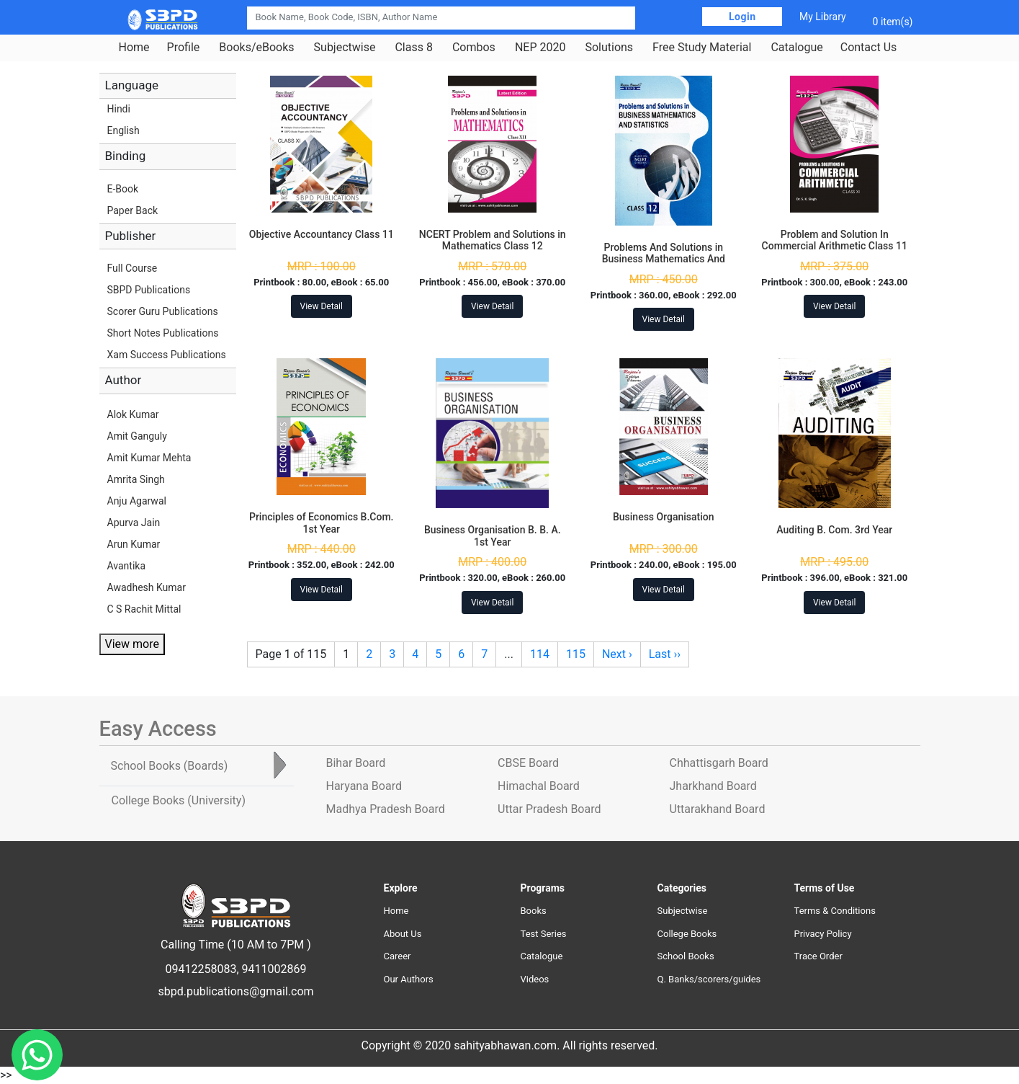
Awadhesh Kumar (146, 587)
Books (534, 910)
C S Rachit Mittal (144, 609)
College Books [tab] (179, 800)
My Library (822, 16)
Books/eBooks (256, 47)
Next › (617, 654)
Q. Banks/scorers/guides (709, 979)
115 (575, 654)
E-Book (123, 189)
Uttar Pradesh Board (549, 809)
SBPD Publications (149, 290)
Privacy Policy (823, 933)
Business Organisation (663, 517)
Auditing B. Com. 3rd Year (834, 530)
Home (134, 47)
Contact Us (868, 47)
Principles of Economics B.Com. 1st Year (321, 523)
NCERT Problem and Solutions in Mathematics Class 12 (492, 240)
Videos (535, 979)
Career (397, 956)
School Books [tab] (169, 766)
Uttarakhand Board (718, 809)
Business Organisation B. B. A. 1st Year (492, 536)
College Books (687, 933)
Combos (473, 47)
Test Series (544, 933)
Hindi (118, 109)
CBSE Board (528, 763)
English (123, 130)
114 (539, 654)
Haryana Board (364, 786)
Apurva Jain (134, 522)
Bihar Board (356, 763)
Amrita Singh (136, 479)
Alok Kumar (133, 414)
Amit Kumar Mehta (149, 457)
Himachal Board (539, 786)
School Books (685, 956)
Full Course (132, 268)
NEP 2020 (540, 47)
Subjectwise (345, 47)
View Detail (321, 306)
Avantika (126, 566)
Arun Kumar (134, 544)
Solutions (609, 47)
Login (742, 16)
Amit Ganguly (137, 436)
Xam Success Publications (166, 354)
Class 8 (413, 47)
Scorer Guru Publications (162, 311)
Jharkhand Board (713, 786)
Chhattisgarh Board (719, 763)
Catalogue (796, 47)
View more (132, 644)
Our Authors (409, 979)
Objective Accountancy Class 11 (321, 234)
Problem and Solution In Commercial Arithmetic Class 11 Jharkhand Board (834, 246)
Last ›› (665, 654)
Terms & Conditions (835, 910)
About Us (403, 933)
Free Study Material (701, 47)
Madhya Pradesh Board (385, 809)
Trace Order (818, 956)
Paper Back (132, 210)
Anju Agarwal (136, 501)
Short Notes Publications (163, 333)
